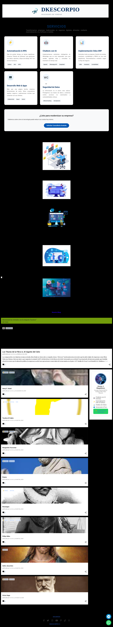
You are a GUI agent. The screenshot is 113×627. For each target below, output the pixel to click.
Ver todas (5, 322)
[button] (110, 365)
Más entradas (45, 609)
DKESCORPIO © (54, 624)
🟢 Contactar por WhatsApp (101, 411)
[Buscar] (111, 6)
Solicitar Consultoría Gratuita (56, 125)
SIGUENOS (56, 617)
